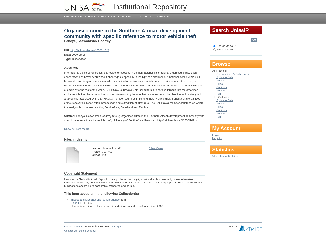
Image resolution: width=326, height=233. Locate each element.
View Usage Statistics (225, 156)
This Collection (223, 49)
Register (217, 138)
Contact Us (70, 230)
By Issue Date (224, 77)
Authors (221, 80)
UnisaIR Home (73, 16)
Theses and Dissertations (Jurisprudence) (95, 199)
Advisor (220, 90)
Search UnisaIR (224, 45)
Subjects (221, 87)
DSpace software (73, 226)
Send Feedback (87, 230)
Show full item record (76, 128)
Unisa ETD (144, 16)
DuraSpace (117, 226)
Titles (219, 83)
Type (219, 93)
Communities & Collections (232, 74)
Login (258, 5)
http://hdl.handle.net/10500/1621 (89, 50)
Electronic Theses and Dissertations (109, 16)
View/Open (156, 148)
